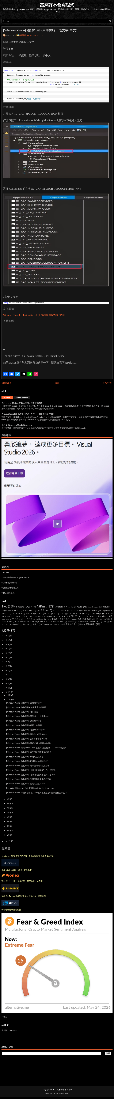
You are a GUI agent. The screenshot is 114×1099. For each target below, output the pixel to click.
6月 (8, 812)
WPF (41, 621)
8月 (8, 803)
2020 (6, 661)
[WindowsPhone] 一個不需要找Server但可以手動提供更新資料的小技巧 (36, 792)
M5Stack (29, 616)
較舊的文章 (107, 383)
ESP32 (3, 614)
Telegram (73, 619)
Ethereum (18, 614)
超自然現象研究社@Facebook (16, 577)
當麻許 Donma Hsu (9, 1030)
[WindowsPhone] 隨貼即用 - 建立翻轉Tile (23, 721)
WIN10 (34, 621)
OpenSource (103, 616)
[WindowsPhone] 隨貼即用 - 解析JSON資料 (24, 725)
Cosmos (84, 610)
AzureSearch (93, 607)
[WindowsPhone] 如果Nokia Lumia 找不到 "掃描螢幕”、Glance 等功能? (36, 747)
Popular (7, 397)
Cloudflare (74, 610)
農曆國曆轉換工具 (11, 588)
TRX (63, 619)
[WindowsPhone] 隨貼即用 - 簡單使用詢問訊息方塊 (27, 765)
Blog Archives (22, 397)
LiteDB (7, 616)
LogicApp (18, 616)
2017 (6, 675)
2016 (6, 679)
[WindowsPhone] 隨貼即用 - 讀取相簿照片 (24, 703)
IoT (77, 613)
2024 (6, 644)
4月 (8, 821)
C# (28, 35)
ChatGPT (63, 610)
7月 (8, 808)
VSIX (108, 619)
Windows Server (83, 622)
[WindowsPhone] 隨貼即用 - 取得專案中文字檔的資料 (28, 779)
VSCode (101, 619)
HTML (69, 614)
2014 (6, 688)
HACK (63, 614)
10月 (9, 699)
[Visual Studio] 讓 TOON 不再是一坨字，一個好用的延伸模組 (27, 414)
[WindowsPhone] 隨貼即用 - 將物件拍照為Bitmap (27, 734)
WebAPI (49, 621)
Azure (79, 606)
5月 (8, 817)
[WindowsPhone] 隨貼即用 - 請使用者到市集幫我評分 (28, 752)
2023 (6, 648)
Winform (94, 621)
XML (111, 621)
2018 (6, 670)
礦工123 (44, 624)
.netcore (20, 606)
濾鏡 (34, 624)
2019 (6, 666)
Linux (110, 614)
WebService (60, 621)
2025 (6, 640)
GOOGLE (39, 613)
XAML (105, 622)
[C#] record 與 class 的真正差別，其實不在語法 (21, 403)
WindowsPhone (36, 35)
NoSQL (71, 616)
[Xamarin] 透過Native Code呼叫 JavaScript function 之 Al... (30, 788)
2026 (6, 636)
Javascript (97, 613)
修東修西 (15, 624)
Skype (40, 619)
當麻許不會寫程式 (57, 5)
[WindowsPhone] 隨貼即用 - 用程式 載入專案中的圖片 (29, 743)
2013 (6, 692)
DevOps (94, 610)
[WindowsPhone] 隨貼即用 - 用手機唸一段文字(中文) (40, 30)
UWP (93, 619)
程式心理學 (53, 624)
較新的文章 (6, 383)
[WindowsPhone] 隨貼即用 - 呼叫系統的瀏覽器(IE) (27, 761)
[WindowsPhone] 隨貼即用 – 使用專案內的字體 (26, 707)
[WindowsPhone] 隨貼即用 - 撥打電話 (22, 712)
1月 (8, 835)
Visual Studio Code (23, 622)
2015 (6, 683)
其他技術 (26, 624)
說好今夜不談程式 (67, 624)
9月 (8, 799)
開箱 (81, 624)
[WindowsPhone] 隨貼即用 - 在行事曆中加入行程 (26, 739)
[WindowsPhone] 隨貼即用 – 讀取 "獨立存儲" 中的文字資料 (31, 770)
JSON (85, 613)
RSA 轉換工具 (9, 593)
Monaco (49, 616)
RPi (13, 619)
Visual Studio (6, 621)
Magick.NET (39, 616)
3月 (8, 826)
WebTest (71, 621)
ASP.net (42, 606)
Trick (84, 618)
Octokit (92, 616)
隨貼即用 (23, 35)
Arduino (70, 607)
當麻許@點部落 (10, 582)
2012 (6, 841)
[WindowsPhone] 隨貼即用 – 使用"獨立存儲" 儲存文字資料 (30, 775)
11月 (9, 695)
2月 (8, 830)
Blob (16, 610)
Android (59, 606)
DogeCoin (106, 610)
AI (31, 607)
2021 (6, 657)
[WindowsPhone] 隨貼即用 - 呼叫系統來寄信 (24, 757)
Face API (29, 614)
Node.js (82, 616)
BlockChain (27, 610)
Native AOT (60, 616)
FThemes (66, 1093)
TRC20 (54, 619)
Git (48, 614)
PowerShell (5, 619)
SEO (34, 619)
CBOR (55, 611)
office (6, 624)
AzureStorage (107, 607)
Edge (10, 614)
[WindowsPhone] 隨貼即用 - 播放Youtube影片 (25, 730)
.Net (4, 606)
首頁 (57, 383)
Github (6, 572)
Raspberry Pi (23, 619)
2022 (6, 653)
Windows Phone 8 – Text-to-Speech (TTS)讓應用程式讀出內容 (34, 315)
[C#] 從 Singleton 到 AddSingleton (16, 425)
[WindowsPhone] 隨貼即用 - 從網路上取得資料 (25, 783)
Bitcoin (8, 610)
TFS (47, 619)
